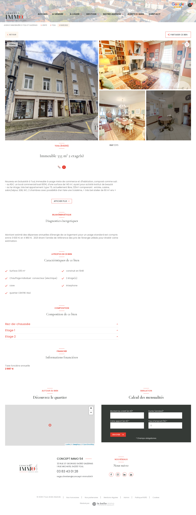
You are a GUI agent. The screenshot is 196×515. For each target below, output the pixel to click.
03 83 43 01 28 (67, 475)
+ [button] (91, 412)
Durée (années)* (156, 415)
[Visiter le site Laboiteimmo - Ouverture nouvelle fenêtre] (103, 507)
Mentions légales (111, 501)
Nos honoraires (72, 501)
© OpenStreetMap (88, 448)
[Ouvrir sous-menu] (65, 14)
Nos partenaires (91, 501)
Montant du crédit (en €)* (121, 415)
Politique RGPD (141, 501)
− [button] (91, 416)
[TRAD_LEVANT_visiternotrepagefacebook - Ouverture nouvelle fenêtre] (111, 478)
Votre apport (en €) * (119, 425)
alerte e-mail (135, 14)
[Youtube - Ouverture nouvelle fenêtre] (131, 478)
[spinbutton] (165, 429)
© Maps (76, 448)
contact (154, 14)
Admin (126, 501)
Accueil (43, 14)
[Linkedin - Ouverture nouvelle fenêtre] (124, 478)
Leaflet (68, 448)
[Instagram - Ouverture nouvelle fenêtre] (118, 478)
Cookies (156, 501)
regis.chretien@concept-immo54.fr (75, 480)
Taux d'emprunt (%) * (157, 425)
